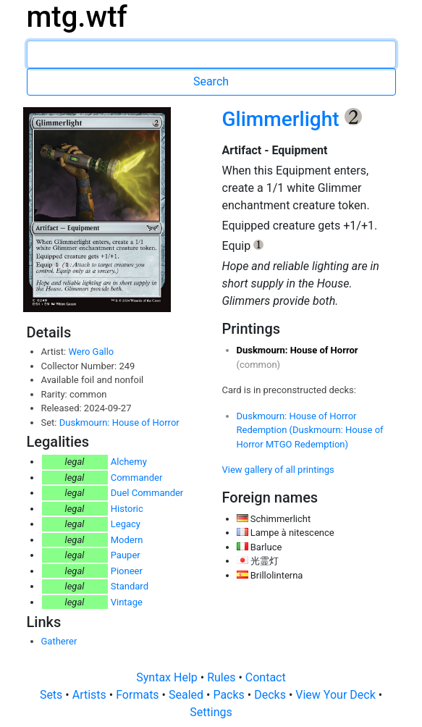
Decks (271, 695)
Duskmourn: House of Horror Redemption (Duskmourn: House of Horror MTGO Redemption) (310, 430)
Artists (90, 695)
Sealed (187, 695)
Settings (211, 712)
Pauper (125, 555)
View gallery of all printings (278, 469)
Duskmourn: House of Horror (119, 422)
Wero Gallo (91, 351)
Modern (127, 539)
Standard (129, 586)
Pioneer (127, 571)
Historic (127, 508)
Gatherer (59, 641)
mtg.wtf (77, 17)
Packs (230, 695)
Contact (265, 677)
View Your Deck (336, 695)
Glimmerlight (283, 119)
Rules (222, 677)
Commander (137, 477)
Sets (52, 695)
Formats (138, 695)
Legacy (125, 523)
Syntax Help (168, 677)
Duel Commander (147, 492)
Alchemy (129, 461)
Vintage (127, 602)
